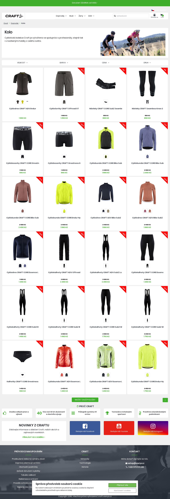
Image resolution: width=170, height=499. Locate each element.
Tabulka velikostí (28, 475)
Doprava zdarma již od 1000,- (28, 463)
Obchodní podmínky (28, 467)
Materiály (85, 459)
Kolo (23, 23)
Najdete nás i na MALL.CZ (28, 487)
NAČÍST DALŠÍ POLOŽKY (85, 399)
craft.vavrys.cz (105, 496)
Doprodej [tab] (61, 16)
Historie (85, 467)
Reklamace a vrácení (28, 479)
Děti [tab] (91, 16)
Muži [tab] (72, 16)
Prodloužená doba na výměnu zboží (28, 459)
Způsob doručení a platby (28, 471)
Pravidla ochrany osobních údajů (28, 483)
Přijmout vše (122, 485)
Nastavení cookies (122, 490)
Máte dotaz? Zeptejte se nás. (134, 459)
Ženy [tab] (82, 16)
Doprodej (14, 23)
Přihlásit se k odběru (34, 437)
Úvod (6, 23)
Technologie (85, 463)
